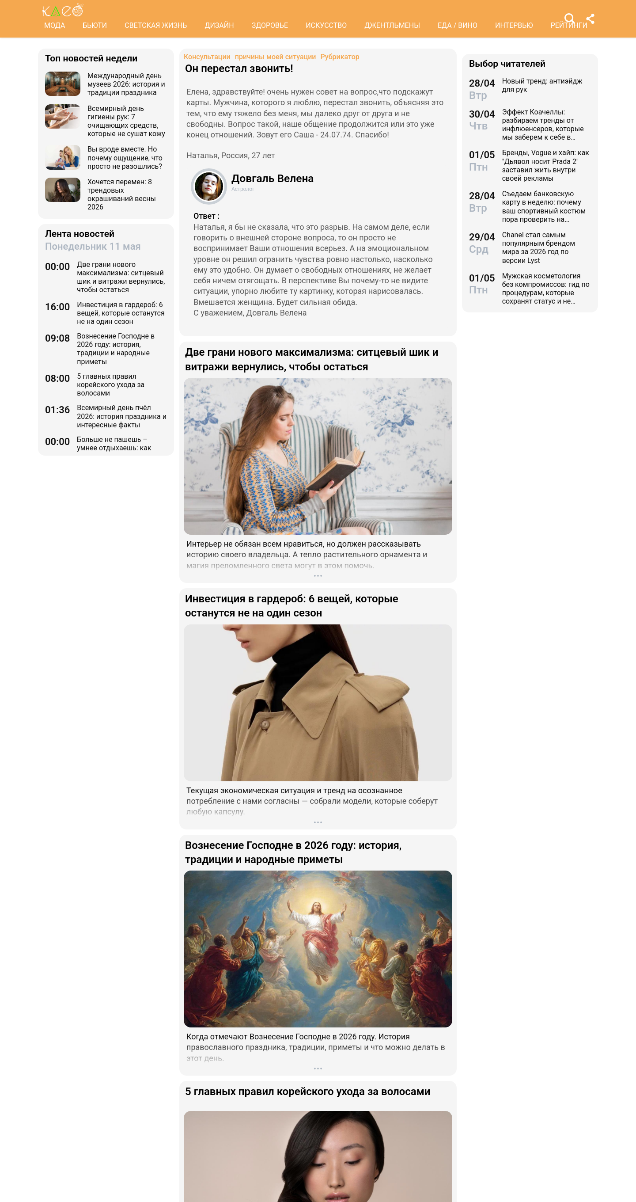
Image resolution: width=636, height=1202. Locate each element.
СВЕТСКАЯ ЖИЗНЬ (156, 25)
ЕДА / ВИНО (457, 25)
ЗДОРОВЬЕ (270, 25)
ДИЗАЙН (219, 25)
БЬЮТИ (95, 25)
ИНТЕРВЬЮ (514, 25)
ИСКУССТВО (326, 25)
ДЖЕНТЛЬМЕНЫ (392, 25)
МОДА (54, 25)
